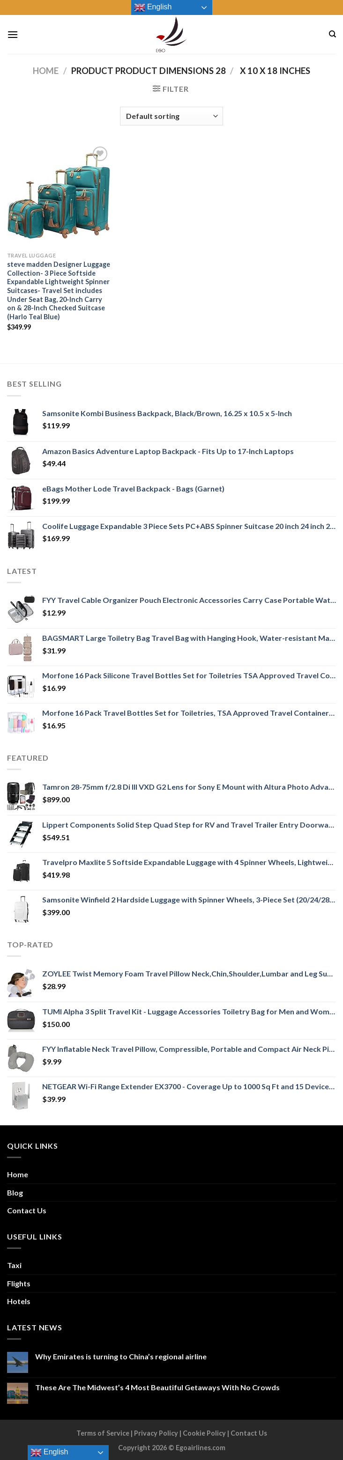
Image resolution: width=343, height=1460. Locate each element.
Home (46, 71)
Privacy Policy (156, 1433)
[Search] (332, 34)
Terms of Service (102, 1433)
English (153, 7)
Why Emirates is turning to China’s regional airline (121, 1356)
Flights (18, 1283)
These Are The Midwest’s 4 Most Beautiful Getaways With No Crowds (157, 1387)
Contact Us (26, 1210)
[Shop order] (171, 116)
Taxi (14, 1265)
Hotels (18, 1301)
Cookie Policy (204, 1433)
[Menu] (12, 34)
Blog (15, 1192)
